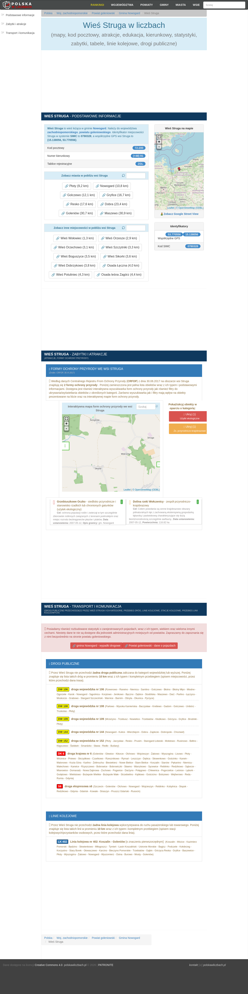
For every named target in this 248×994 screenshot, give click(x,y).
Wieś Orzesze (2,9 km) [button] (119, 238)
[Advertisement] (227, 79)
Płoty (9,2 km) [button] (77, 186)
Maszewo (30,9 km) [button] (116, 213)
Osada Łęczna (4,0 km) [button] (120, 265)
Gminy (164, 4)
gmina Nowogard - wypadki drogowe (96, 645)
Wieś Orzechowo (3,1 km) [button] (73, 247)
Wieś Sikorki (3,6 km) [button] (120, 256)
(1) (190, 416)
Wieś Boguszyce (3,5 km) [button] (76, 256)
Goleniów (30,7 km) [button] (77, 213)
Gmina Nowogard (129, 13)
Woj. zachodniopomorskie (72, 13)
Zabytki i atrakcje (16, 24)
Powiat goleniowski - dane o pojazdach (150, 645)
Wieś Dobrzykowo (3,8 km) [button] (75, 265)
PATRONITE (105, 965)
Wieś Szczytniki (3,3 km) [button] (120, 247)
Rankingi (97, 4)
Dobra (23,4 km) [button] (113, 204)
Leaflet (170, 208)
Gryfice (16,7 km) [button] (116, 195)
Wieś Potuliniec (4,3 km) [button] (70, 274)
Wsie (196, 4)
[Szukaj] (224, 5)
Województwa (122, 4)
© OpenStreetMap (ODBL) (189, 208)
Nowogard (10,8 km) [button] (112, 186)
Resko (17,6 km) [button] (79, 204)
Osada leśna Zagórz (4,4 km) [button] (118, 274)
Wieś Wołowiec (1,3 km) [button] (75, 238)
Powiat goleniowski (103, 13)
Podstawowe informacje (20, 15)
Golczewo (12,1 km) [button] (79, 195)
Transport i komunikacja (20, 32)
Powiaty (146, 4)
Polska (48, 13)
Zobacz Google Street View (181, 213)
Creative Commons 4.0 (48, 965)
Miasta (181, 4)
